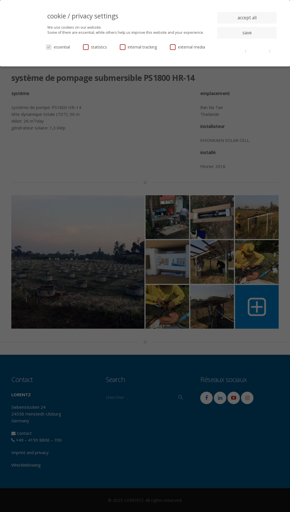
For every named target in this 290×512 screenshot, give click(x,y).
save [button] (247, 33)
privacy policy (258, 51)
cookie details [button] (233, 51)
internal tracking (138, 47)
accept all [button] (247, 17)
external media (187, 47)
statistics (95, 47)
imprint (247, 55)
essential (58, 47)
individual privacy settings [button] (247, 44)
